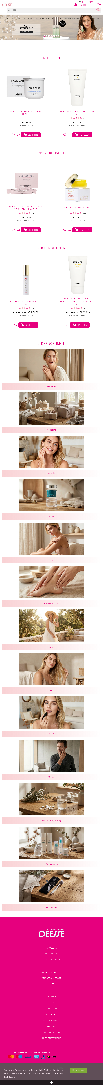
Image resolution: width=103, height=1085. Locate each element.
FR (89, 1)
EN (84, 1)
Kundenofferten (52, 248)
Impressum (51, 1008)
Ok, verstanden (78, 1070)
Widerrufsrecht (51, 1020)
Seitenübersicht (51, 1032)
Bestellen (28, 325)
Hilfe (51, 984)
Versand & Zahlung (51, 972)
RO (81, 5)
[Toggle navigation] (3, 10)
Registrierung (51, 953)
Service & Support (51, 978)
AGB (51, 1002)
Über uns (51, 996)
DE (80, 1)
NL (85, 5)
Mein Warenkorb (51, 959)
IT (92, 1)
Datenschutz (52, 1014)
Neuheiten (51, 58)
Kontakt (51, 1026)
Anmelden (51, 948)
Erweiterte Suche (51, 1038)
